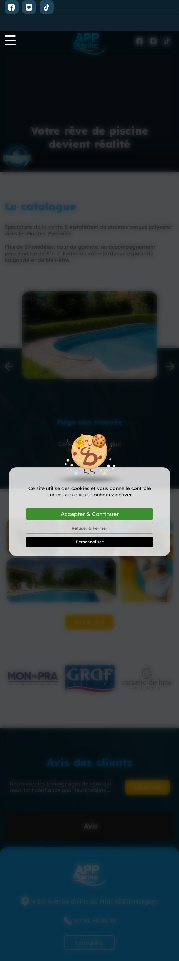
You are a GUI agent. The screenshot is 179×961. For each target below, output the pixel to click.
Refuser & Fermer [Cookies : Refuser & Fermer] (89, 497)
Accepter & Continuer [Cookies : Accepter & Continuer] (90, 482)
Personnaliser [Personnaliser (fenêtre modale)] (90, 510)
